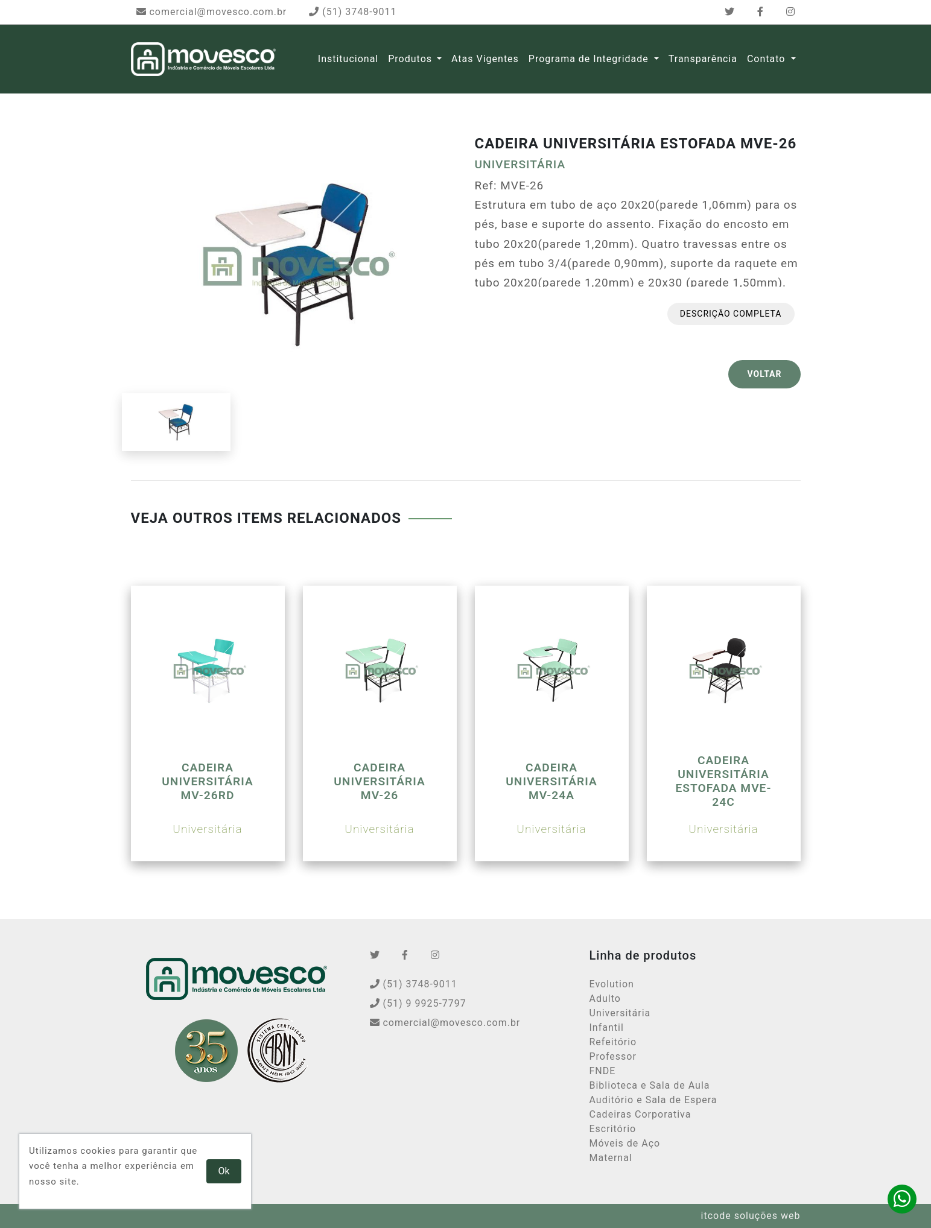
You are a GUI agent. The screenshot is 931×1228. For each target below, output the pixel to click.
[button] (439, 59)
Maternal (610, 1157)
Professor (613, 1056)
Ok (224, 1171)
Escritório (613, 1129)
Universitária (620, 1013)
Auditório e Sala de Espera (653, 1100)
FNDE (602, 1071)
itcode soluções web (751, 1215)
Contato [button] (767, 59)
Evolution (611, 984)
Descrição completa (731, 313)
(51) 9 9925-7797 (418, 1003)
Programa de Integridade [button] (590, 59)
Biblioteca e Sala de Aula (649, 1085)
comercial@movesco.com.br (211, 11)
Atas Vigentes (485, 59)
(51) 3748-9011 (352, 11)
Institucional (348, 59)
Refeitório (613, 1042)
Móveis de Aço (625, 1143)
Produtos (410, 59)
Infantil (606, 1027)
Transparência (703, 59)
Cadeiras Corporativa (640, 1114)
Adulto (605, 998)
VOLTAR (764, 374)
